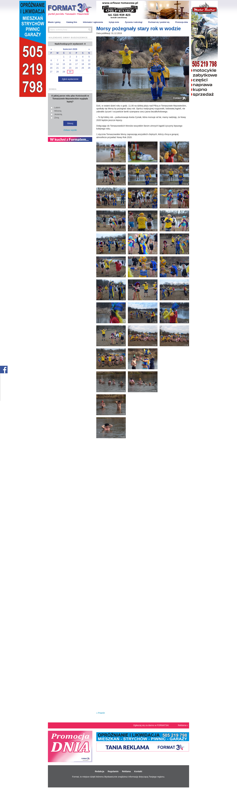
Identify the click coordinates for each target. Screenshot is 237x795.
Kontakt (138, 771)
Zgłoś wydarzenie (70, 79)
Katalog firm (72, 22)
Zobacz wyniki (70, 130)
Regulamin (113, 771)
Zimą (56, 117)
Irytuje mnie (114, 22)
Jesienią (58, 114)
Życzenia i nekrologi (133, 22)
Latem (57, 107)
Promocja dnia (181, 22)
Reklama (126, 771)
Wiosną (57, 111)
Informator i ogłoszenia (93, 22)
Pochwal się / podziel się (158, 22)
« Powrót (100, 713)
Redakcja (99, 771)
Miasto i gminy (54, 22)
